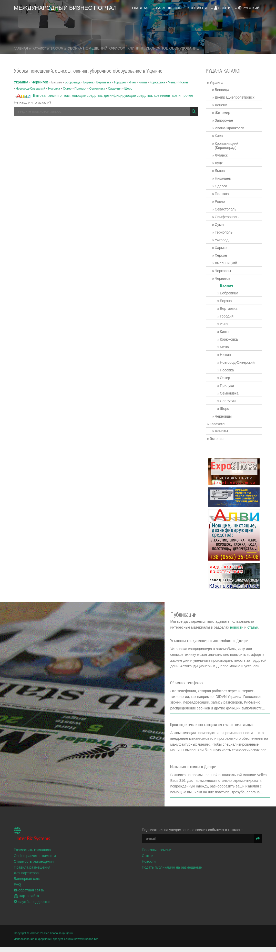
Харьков (222, 248)
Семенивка (97, 88)
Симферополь (227, 217)
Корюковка (157, 82)
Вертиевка (103, 82)
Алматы (221, 431)
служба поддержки (31, 907)
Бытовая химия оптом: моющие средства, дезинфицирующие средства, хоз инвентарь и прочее (113, 95)
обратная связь (29, 895)
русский (249, 8)
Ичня (132, 82)
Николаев (223, 178)
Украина (21, 82)
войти (222, 8)
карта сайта (26, 901)
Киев (219, 136)
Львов (220, 171)
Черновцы (223, 416)
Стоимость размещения (34, 867)
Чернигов (40, 82)
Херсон (221, 255)
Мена (172, 82)
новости (237, 627)
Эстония (216, 439)
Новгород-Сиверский (30, 88)
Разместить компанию (32, 855)
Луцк (219, 163)
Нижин (183, 82)
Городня (120, 82)
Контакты (197, 8)
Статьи (147, 861)
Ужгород (222, 240)
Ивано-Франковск (229, 128)
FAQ (17, 890)
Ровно (220, 201)
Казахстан (218, 424)
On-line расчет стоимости (35, 861)
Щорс (128, 88)
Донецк (221, 105)
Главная (140, 8)
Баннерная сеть (27, 884)
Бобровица (72, 82)
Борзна (88, 82)
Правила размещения (32, 873)
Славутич (114, 88)
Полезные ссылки (156, 855)
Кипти (143, 82)
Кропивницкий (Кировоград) (226, 145)
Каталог (39, 48)
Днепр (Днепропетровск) (235, 97)
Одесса (221, 186)
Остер (67, 88)
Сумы (219, 225)
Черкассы (223, 271)
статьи (253, 627)
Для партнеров (26, 878)
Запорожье (224, 120)
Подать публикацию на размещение (172, 873)
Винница (222, 90)
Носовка (54, 88)
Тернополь (223, 232)
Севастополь (226, 209)
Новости (149, 867)
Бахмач (57, 48)
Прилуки (81, 88)
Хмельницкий (226, 263)
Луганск (221, 155)
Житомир (222, 113)
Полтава (222, 194)
